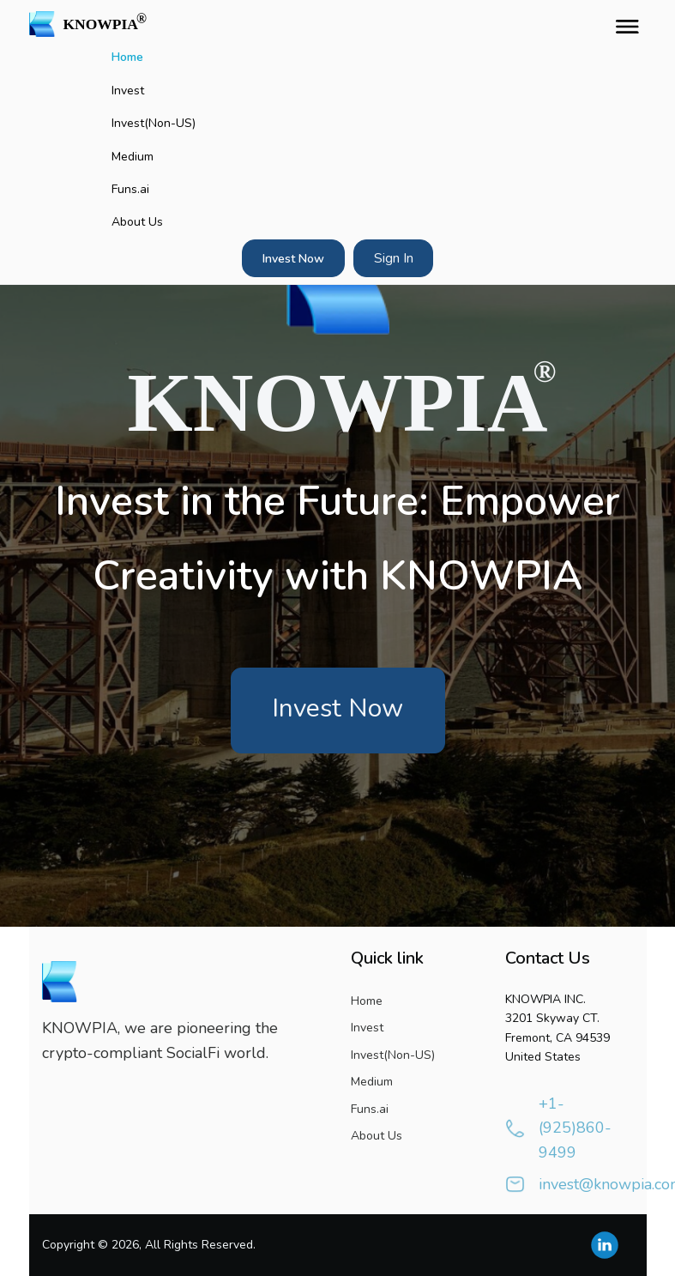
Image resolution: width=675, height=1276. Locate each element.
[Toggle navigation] (623, 24)
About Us (137, 222)
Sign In (393, 258)
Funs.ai (130, 189)
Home (127, 57)
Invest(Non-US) (153, 123)
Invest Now (293, 259)
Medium (132, 156)
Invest (127, 90)
